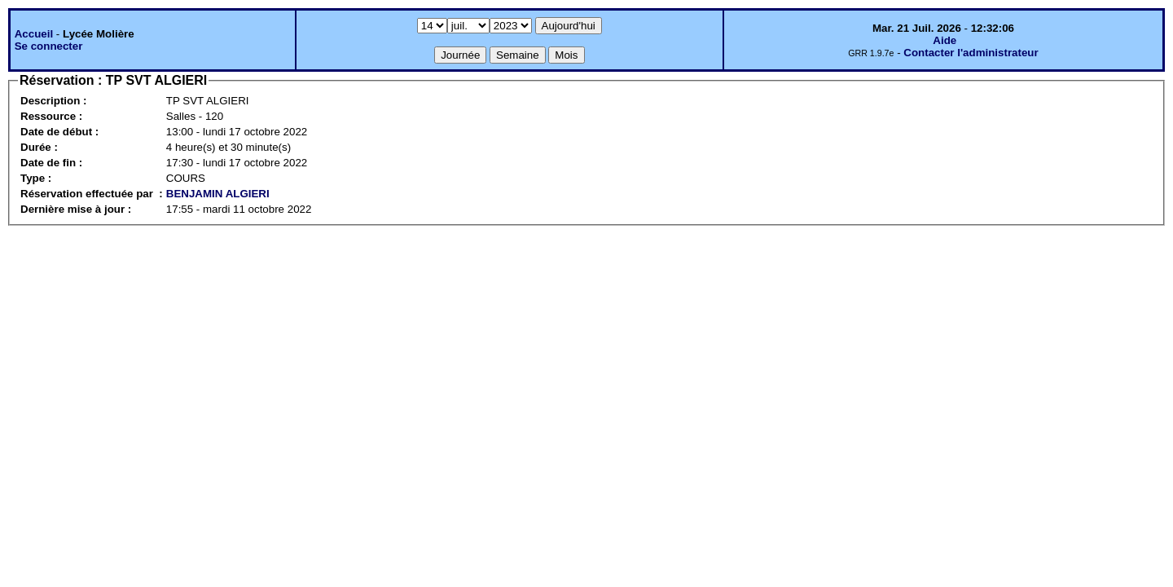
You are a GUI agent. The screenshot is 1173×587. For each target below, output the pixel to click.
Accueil (34, 34)
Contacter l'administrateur (970, 52)
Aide (944, 40)
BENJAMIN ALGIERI (218, 194)
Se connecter (49, 46)
